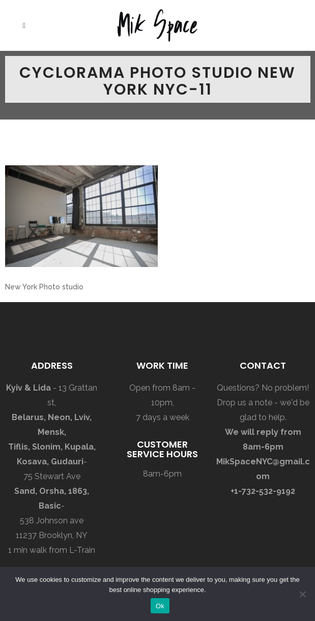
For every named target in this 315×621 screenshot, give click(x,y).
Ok (160, 606)
